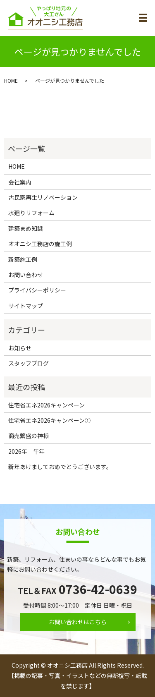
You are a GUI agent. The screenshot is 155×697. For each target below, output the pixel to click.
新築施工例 (22, 259)
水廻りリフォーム (31, 212)
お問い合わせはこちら (78, 622)
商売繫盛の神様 (28, 435)
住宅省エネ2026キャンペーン (46, 405)
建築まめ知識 (25, 228)
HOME (11, 80)
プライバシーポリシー (37, 290)
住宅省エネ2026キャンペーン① (49, 420)
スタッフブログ (28, 363)
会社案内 (19, 182)
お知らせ (19, 348)
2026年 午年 (26, 451)
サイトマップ (25, 306)
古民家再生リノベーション (43, 197)
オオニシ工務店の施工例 (40, 244)
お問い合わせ (25, 275)
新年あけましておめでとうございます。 (60, 466)
